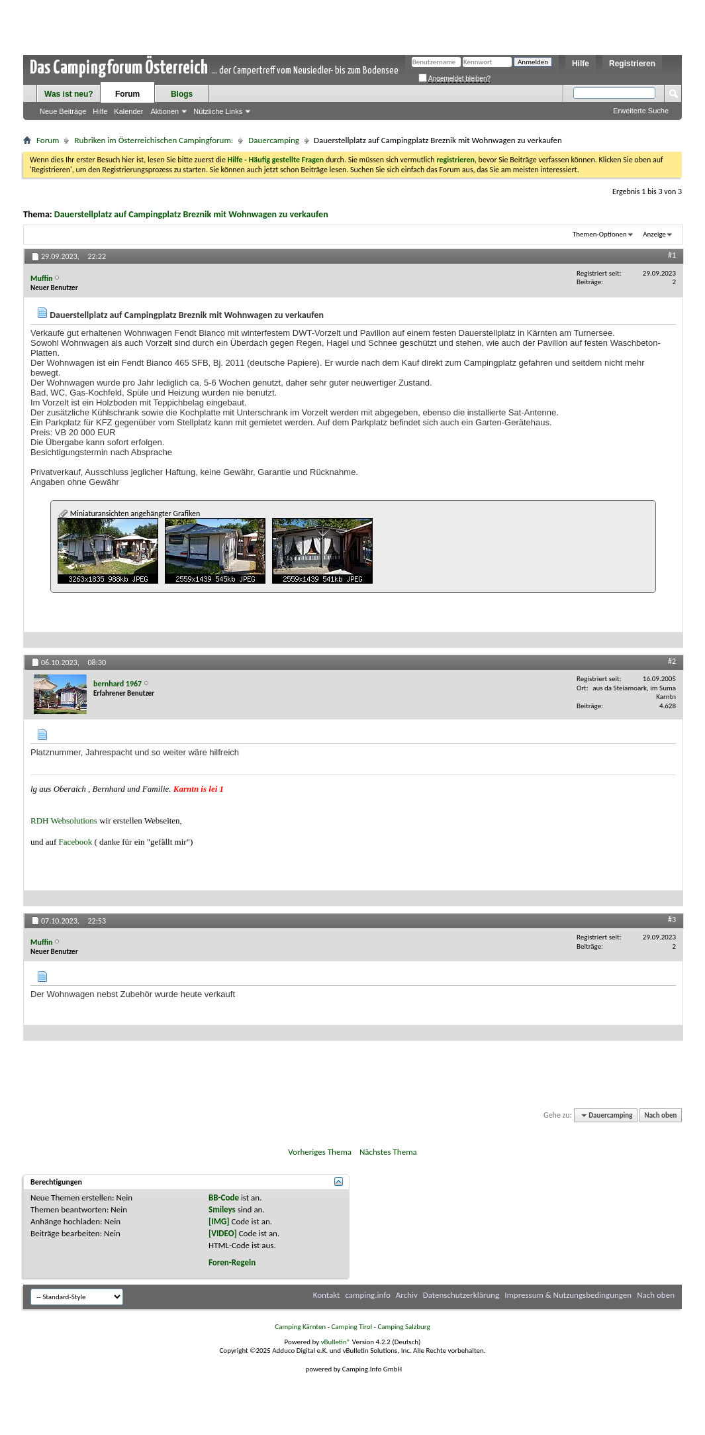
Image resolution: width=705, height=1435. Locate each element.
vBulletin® (336, 1342)
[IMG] (219, 1221)
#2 (672, 661)
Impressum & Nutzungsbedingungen (568, 1295)
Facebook (76, 842)
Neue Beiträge (63, 111)
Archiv (407, 1295)
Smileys (222, 1209)
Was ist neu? (68, 94)
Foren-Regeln (232, 1262)
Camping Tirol (351, 1326)
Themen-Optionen (600, 234)
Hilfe (580, 63)
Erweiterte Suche (641, 111)
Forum (127, 94)
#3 (672, 919)
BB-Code (224, 1197)
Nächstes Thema (388, 1152)
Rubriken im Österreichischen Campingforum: (153, 140)
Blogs (182, 94)
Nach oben (660, 1115)
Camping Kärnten (300, 1326)
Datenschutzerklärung (461, 1295)
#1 (672, 255)
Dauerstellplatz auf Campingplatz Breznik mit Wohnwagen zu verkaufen (191, 214)
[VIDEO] (223, 1233)
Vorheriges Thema (320, 1152)
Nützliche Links (217, 111)
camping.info (367, 1295)
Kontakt (326, 1295)
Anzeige (654, 234)
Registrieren (632, 63)
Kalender (128, 111)
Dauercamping (273, 140)
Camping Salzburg (403, 1326)
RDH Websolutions (63, 820)
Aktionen (164, 111)
